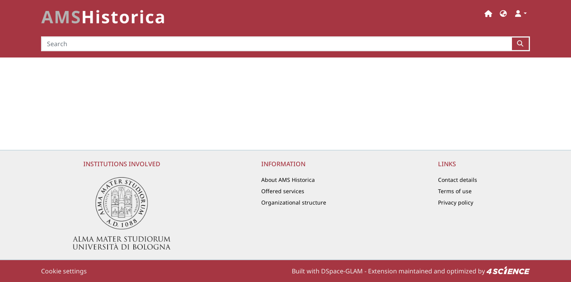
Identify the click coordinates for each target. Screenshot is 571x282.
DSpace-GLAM (342, 271)
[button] (503, 13)
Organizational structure (293, 202)
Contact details (457, 179)
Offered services (282, 191)
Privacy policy (455, 202)
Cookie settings (64, 271)
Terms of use (455, 191)
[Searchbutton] (521, 43)
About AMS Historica (288, 179)
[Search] (276, 43)
